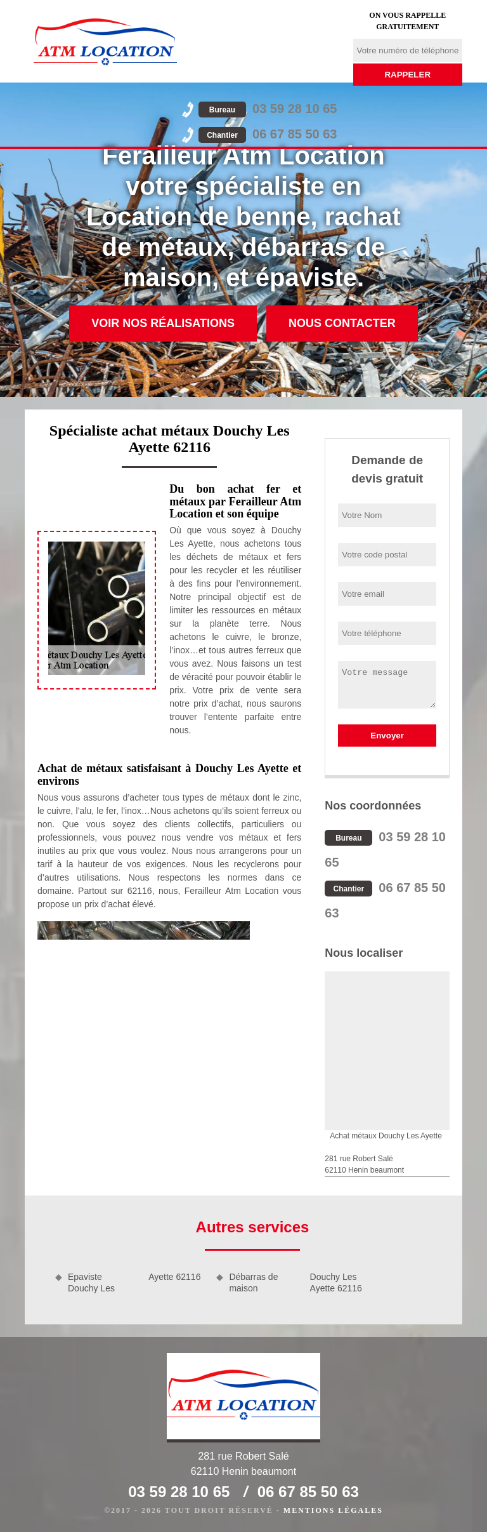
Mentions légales (333, 1510)
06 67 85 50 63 (267, 134)
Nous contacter (342, 323)
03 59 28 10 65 (267, 109)
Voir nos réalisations (163, 323)
